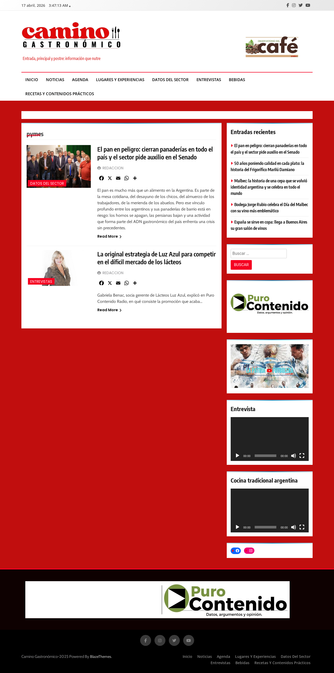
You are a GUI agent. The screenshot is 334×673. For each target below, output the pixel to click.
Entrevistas (208, 79)
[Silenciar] (293, 455)
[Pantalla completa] (302, 455)
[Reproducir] (237, 455)
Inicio (31, 79)
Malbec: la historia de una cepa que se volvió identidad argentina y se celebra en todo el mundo (269, 187)
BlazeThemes (100, 656)
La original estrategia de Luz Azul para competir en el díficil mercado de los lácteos (156, 258)
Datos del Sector (170, 79)
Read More (109, 236)
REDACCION (113, 168)
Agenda (80, 79)
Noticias (55, 79)
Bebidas (237, 79)
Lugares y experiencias (120, 79)
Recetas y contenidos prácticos (59, 93)
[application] (270, 439)
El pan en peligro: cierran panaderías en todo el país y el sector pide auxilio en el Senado (155, 153)
